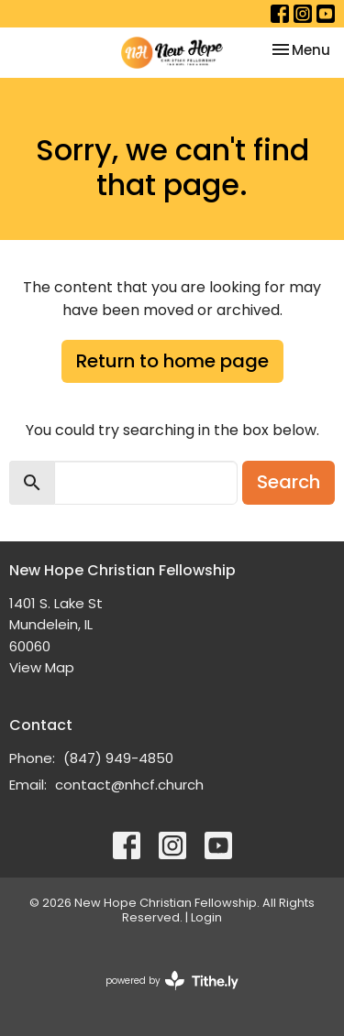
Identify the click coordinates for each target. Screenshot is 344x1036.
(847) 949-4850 (118, 758)
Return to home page (172, 361)
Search (288, 482)
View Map (41, 667)
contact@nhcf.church (129, 784)
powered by (172, 980)
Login (206, 917)
